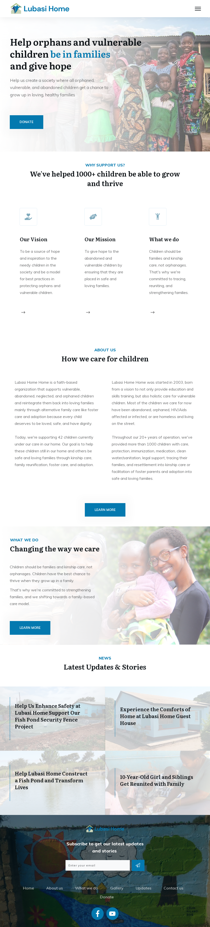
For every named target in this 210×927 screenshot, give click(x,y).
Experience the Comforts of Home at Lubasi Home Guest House (155, 703)
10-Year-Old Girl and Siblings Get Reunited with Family (156, 768)
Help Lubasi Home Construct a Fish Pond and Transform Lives (51, 767)
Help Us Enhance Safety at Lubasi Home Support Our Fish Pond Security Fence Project (47, 703)
